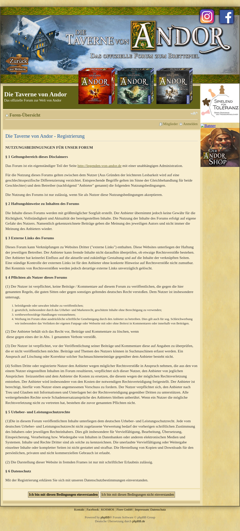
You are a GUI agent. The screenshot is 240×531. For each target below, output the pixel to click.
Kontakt (79, 509)
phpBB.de (138, 521)
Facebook (92, 509)
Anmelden (190, 124)
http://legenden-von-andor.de (100, 166)
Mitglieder (170, 124)
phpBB (105, 517)
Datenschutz (158, 509)
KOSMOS (107, 509)
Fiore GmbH (124, 509)
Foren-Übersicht (24, 115)
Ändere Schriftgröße (194, 113)
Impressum (142, 509)
